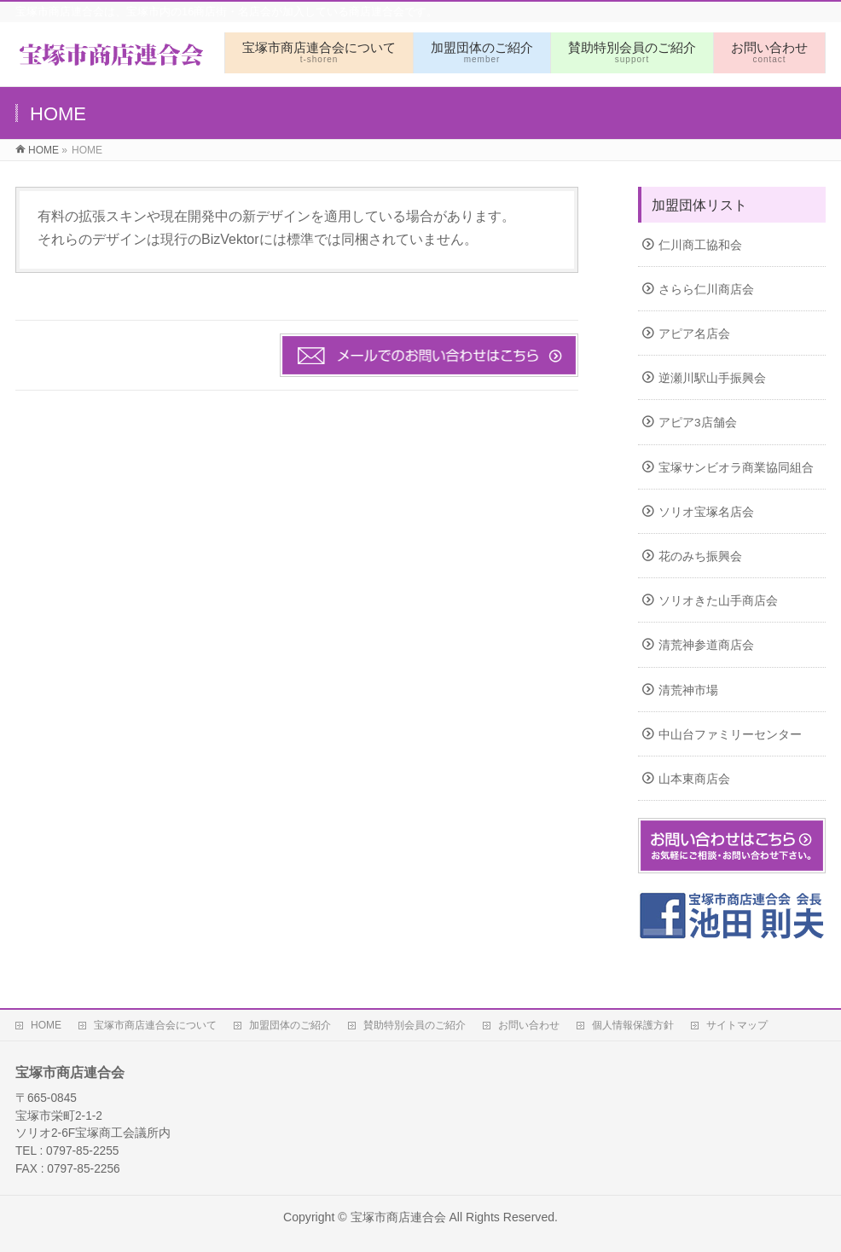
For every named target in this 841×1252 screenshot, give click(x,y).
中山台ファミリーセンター (730, 734)
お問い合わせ (529, 1025)
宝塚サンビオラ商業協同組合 (736, 467)
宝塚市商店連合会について (155, 1025)
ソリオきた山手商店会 (718, 600)
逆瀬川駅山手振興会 (712, 378)
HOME (46, 1025)
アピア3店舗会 (697, 422)
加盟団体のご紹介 (290, 1025)
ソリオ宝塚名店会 (706, 512)
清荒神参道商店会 (706, 645)
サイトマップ (737, 1025)
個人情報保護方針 (633, 1025)
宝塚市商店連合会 (398, 1217)
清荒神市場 (688, 690)
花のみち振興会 (700, 556)
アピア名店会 (694, 333)
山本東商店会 (694, 779)
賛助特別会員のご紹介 (414, 1025)
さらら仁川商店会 (706, 289)
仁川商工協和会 (700, 245)
